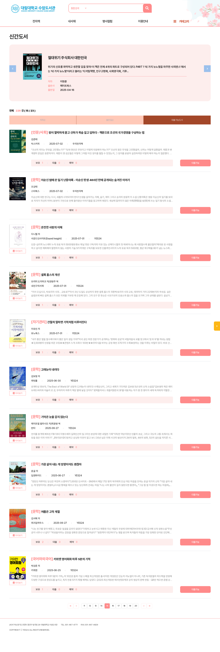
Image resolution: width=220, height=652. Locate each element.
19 (130, 612)
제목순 (49, 124)
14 (101, 612)
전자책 (36, 23)
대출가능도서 (171, 124)
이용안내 (143, 23)
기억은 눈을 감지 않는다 (71, 423)
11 (84, 612)
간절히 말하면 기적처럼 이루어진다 (85, 329)
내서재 (71, 23)
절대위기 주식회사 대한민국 (88, 62)
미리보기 (29, 266)
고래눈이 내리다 (65, 376)
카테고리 (184, 23)
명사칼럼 (107, 23)
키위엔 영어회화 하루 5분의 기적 (89, 565)
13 (96, 612)
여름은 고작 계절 (66, 518)
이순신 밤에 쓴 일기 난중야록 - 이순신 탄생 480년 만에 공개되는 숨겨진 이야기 (109, 188)
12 (90, 612)
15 (107, 612)
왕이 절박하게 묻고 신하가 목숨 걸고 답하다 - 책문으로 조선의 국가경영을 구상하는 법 (104, 139)
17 (118, 612)
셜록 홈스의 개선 (66, 282)
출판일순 (110, 124)
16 (113, 612)
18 (124, 612)
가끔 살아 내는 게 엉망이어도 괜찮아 (79, 471)
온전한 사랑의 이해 (67, 235)
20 (136, 612)
